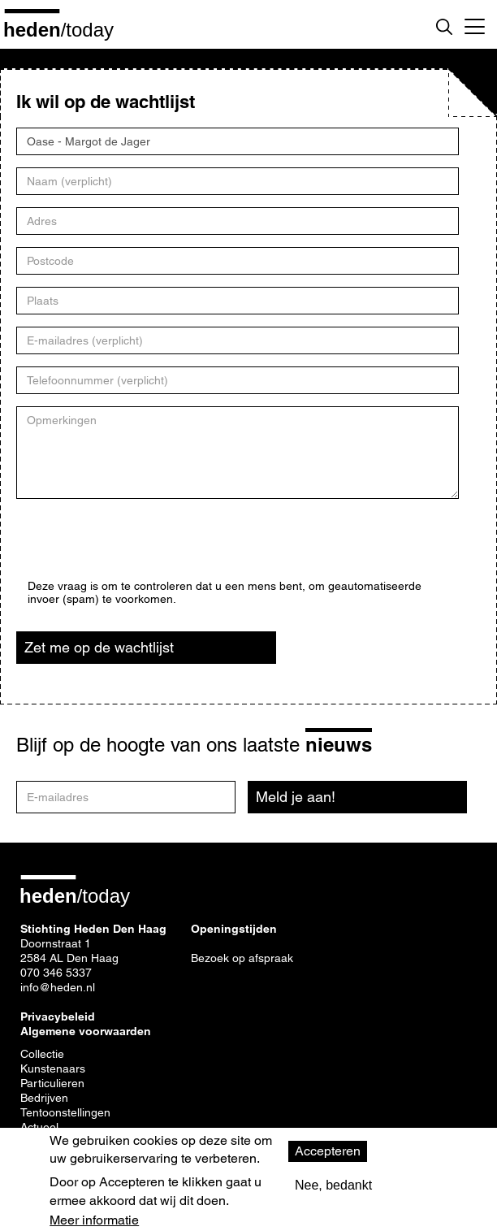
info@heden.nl (57, 987)
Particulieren (52, 1083)
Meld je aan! (295, 796)
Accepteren (328, 1151)
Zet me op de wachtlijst (99, 647)
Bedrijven (44, 1097)
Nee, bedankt (333, 1185)
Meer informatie (94, 1220)
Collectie (42, 1053)
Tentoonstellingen (65, 1112)
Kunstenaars (52, 1068)
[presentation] (151, 547)
